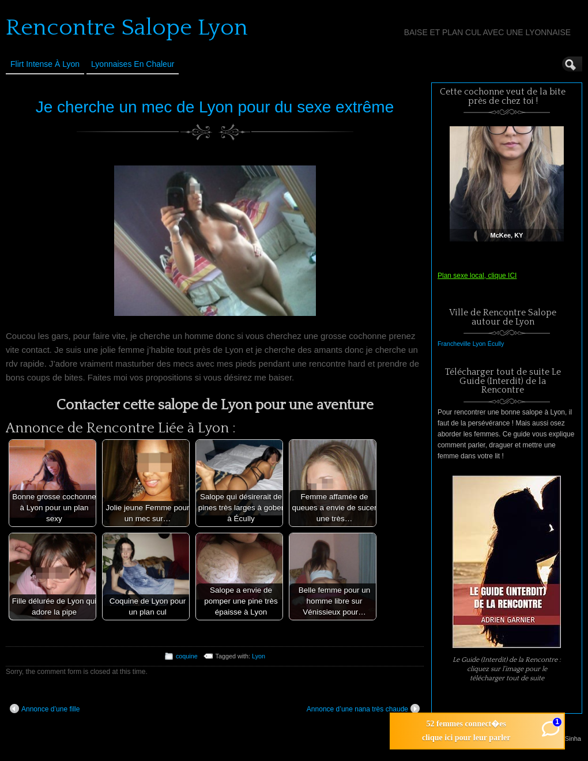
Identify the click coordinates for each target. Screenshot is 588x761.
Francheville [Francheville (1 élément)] (454, 343)
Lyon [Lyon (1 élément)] (479, 343)
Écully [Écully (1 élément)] (496, 343)
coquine (187, 656)
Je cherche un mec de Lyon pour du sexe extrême (215, 107)
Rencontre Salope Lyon (127, 27)
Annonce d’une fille (45, 708)
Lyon (258, 656)
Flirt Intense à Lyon (45, 64)
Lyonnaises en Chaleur (132, 64)
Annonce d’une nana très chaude (363, 708)
